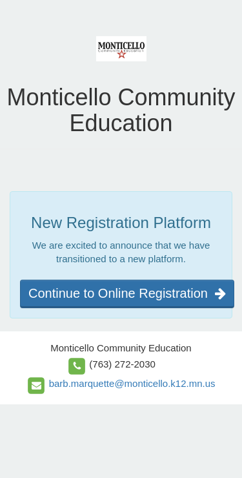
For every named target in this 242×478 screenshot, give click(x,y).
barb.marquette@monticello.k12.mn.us (132, 383)
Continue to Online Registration (127, 293)
